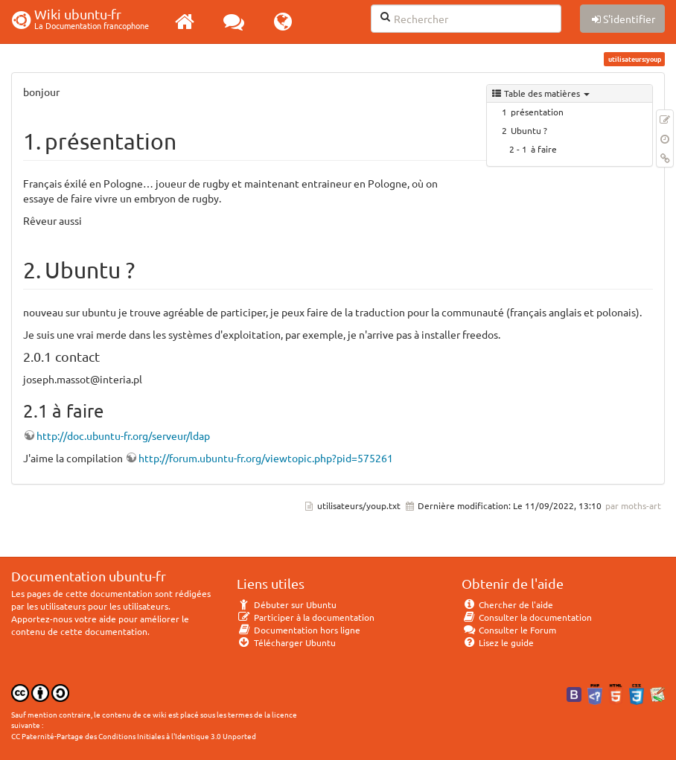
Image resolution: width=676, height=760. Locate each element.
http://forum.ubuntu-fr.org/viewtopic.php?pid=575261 (265, 457)
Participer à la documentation (305, 617)
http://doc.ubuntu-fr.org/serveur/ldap (123, 435)
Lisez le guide (498, 642)
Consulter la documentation (527, 617)
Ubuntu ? (529, 130)
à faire (544, 149)
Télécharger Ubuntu (286, 642)
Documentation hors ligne (298, 630)
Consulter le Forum (509, 630)
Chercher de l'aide (507, 604)
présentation (537, 112)
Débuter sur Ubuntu (287, 604)
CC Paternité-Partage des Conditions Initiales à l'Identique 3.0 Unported (133, 735)
